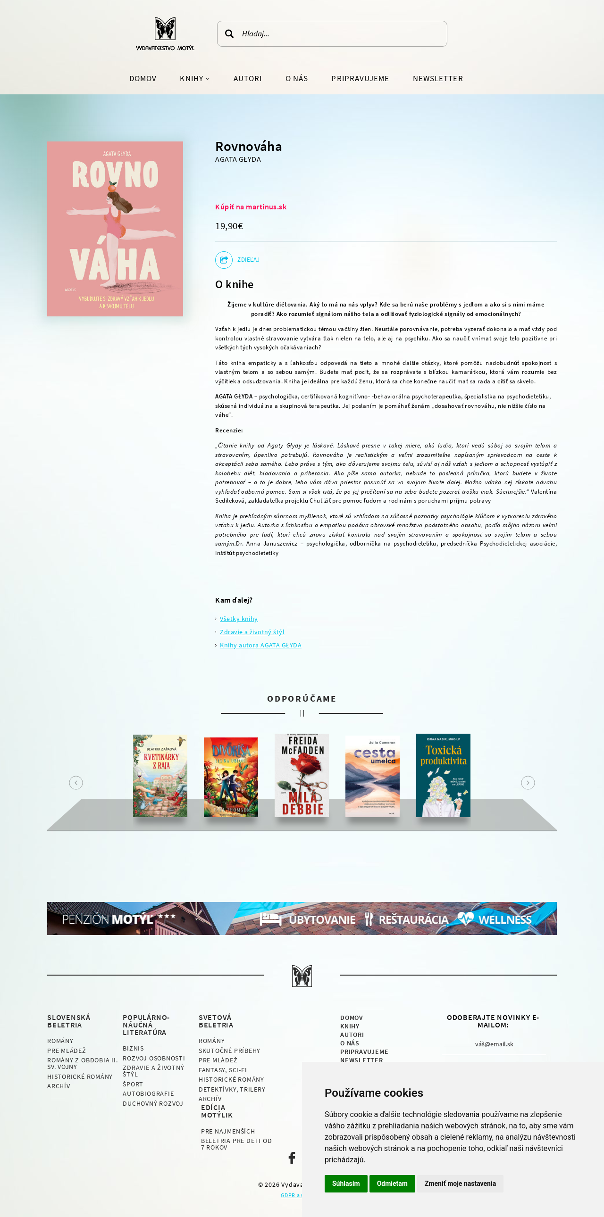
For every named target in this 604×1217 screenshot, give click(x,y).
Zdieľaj (248, 260)
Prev (76, 782)
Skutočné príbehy (229, 1050)
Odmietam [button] (392, 1183)
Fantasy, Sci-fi (223, 1070)
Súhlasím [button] (346, 1183)
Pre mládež (66, 1050)
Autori (248, 78)
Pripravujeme (360, 78)
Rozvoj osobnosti (154, 1058)
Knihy (192, 78)
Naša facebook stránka (292, 1158)
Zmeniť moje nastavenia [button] (460, 1183)
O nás (296, 78)
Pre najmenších (228, 1131)
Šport (133, 1084)
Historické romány (80, 1076)
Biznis (133, 1048)
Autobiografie (148, 1093)
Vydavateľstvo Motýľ (165, 33)
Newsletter (438, 78)
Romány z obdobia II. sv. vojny (82, 1063)
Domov (143, 78)
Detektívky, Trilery (232, 1089)
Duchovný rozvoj (153, 1103)
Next (528, 782)
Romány (60, 1040)
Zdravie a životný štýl (252, 632)
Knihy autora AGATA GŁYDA (261, 645)
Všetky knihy (239, 618)
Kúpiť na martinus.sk (250, 206)
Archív (58, 1086)
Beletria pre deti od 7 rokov (236, 1143)
